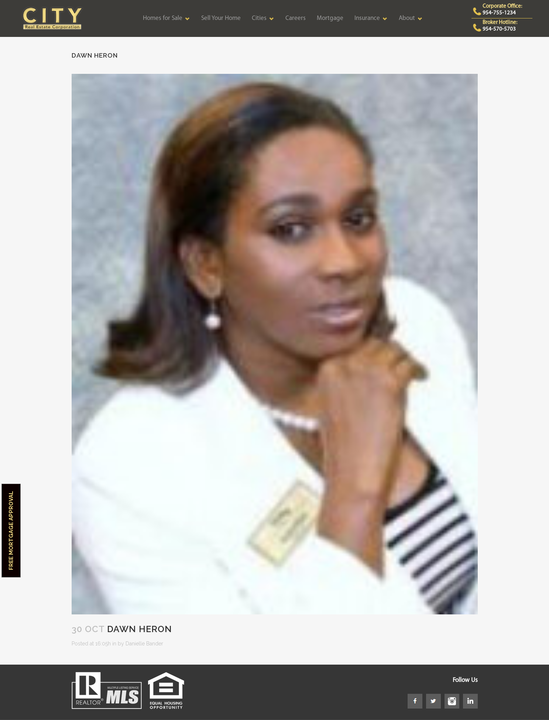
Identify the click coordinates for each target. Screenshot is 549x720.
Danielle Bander (144, 644)
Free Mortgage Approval (11, 530)
